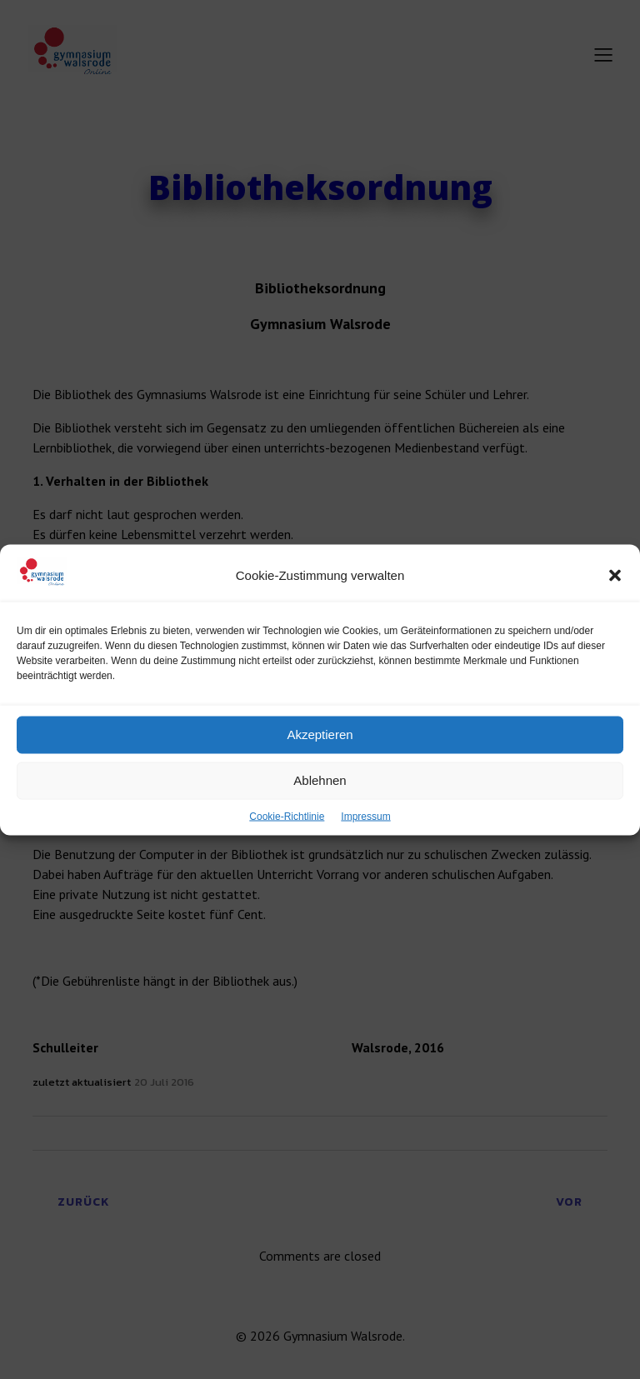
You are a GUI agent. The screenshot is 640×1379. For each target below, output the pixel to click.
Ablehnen (319, 797)
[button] (615, 591)
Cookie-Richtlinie (286, 832)
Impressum (365, 832)
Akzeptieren (319, 751)
